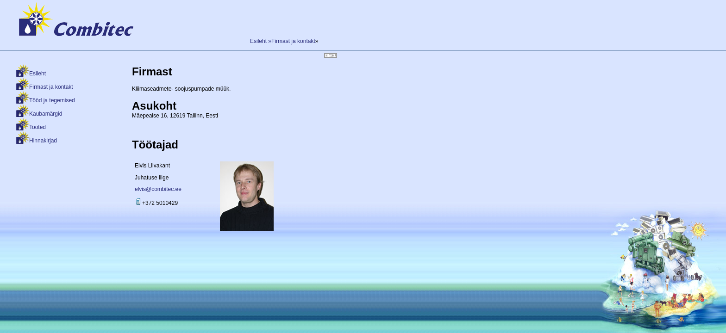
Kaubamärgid (45, 114)
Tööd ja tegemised (52, 100)
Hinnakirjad (43, 140)
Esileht (37, 73)
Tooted (37, 127)
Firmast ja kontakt (51, 87)
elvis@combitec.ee (158, 189)
